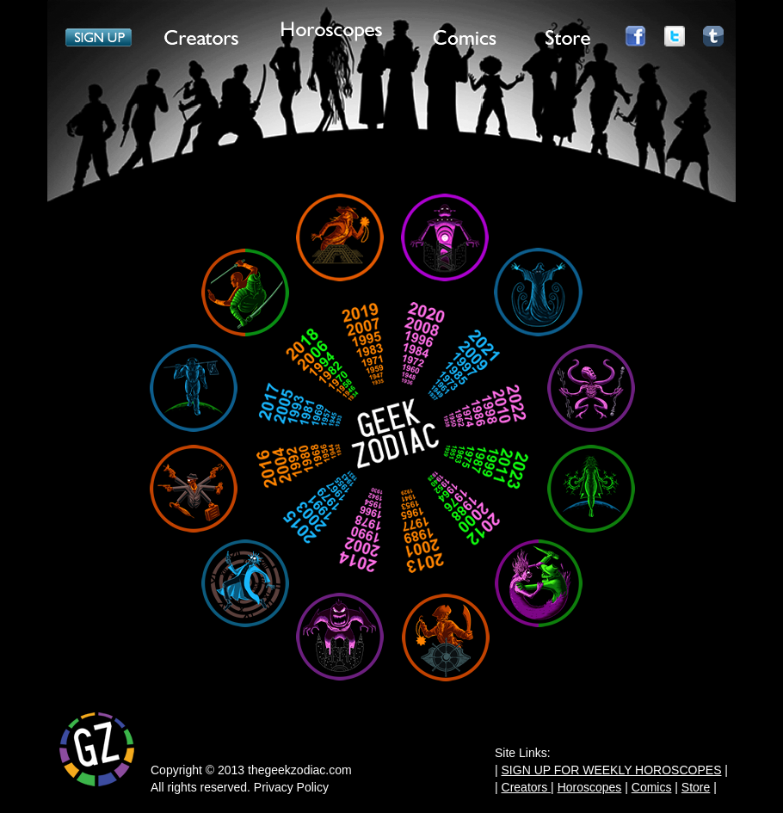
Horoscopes (590, 787)
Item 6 (635, 41)
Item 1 (99, 41)
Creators (527, 787)
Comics (652, 787)
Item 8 (713, 41)
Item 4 (465, 41)
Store (695, 787)
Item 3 (331, 32)
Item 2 (202, 41)
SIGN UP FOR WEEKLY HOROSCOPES (612, 770)
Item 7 (674, 41)
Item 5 (568, 41)
